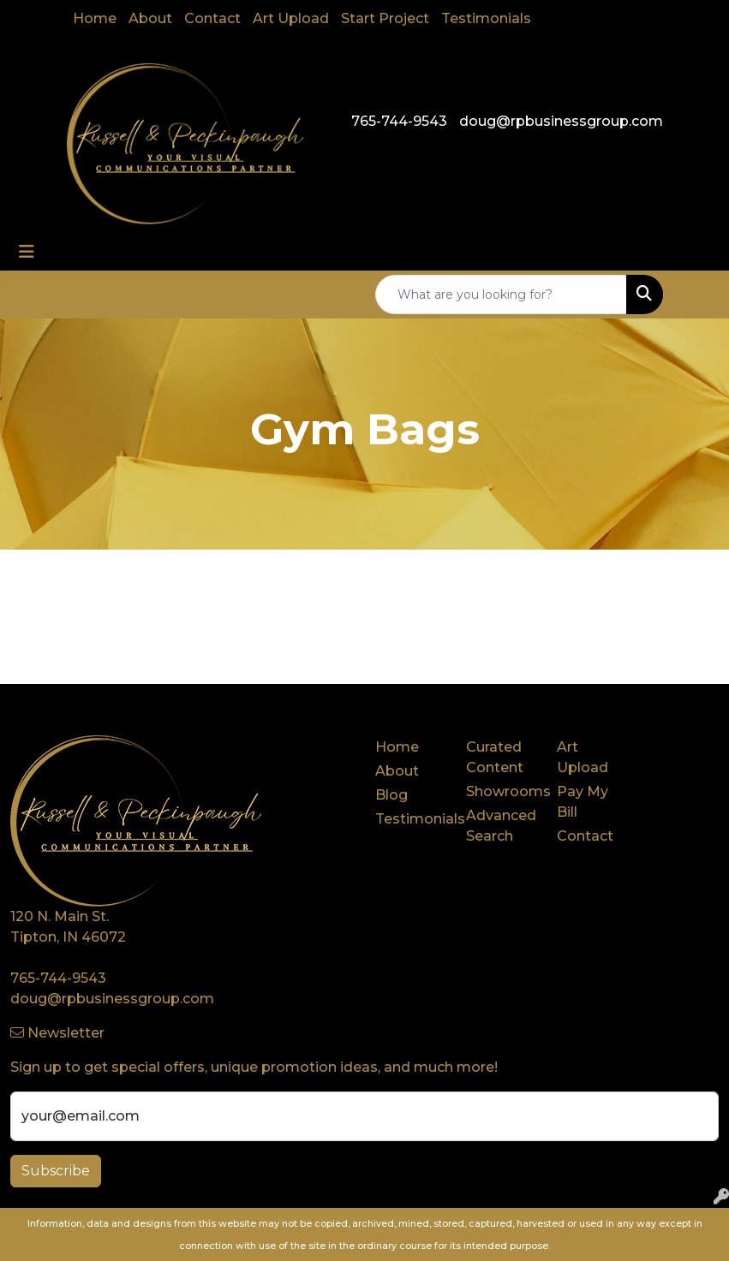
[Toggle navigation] (27, 252)
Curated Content (494, 757)
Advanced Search (501, 825)
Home (95, 18)
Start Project (385, 18)
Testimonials (486, 18)
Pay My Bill (582, 801)
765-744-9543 (399, 121)
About (150, 18)
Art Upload (291, 18)
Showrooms (501, 791)
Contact (212, 18)
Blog (391, 795)
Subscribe (55, 1171)
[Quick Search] (501, 294)
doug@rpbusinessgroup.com (561, 121)
